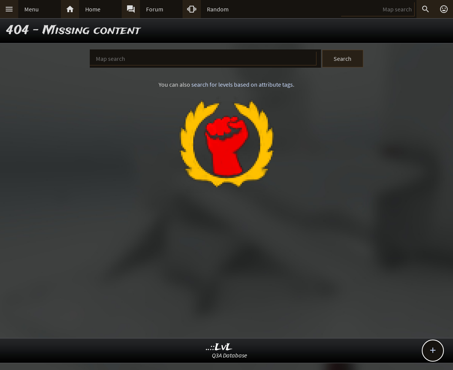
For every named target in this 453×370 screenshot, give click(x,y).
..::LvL (219, 347)
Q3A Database (229, 355)
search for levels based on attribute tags (242, 84)
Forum (154, 9)
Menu (31, 9)
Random (218, 9)
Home (92, 9)
